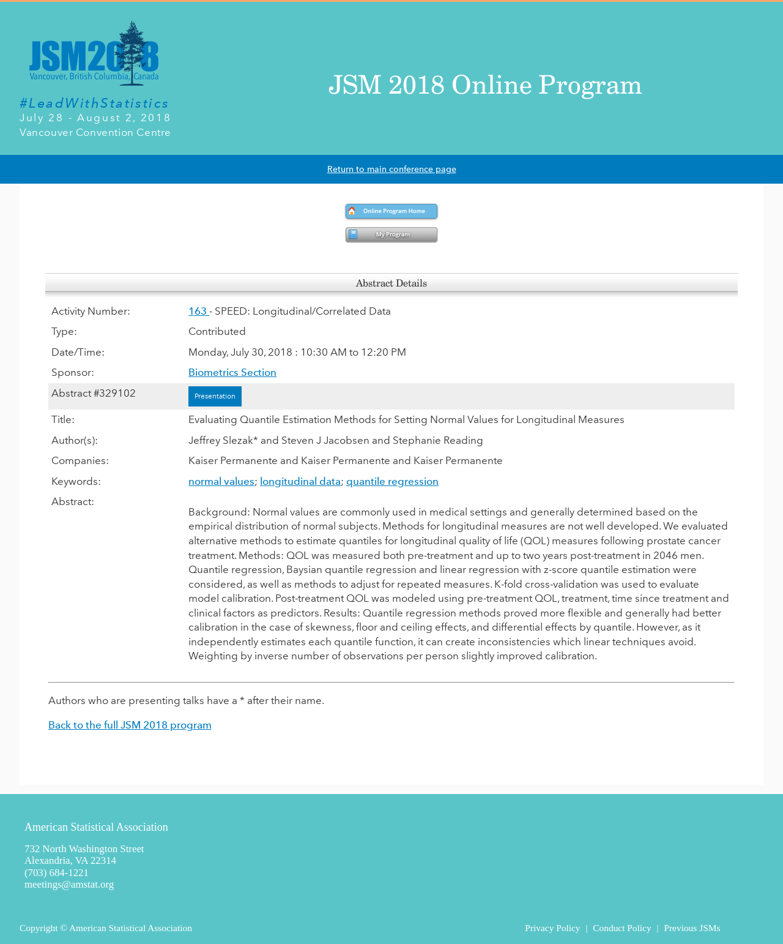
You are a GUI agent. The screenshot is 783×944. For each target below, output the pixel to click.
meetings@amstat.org (69, 884)
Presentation (215, 396)
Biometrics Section (232, 372)
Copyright (39, 928)
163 (198, 311)
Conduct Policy (622, 928)
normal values (221, 481)
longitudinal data (300, 481)
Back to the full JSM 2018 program (130, 725)
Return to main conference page (391, 169)
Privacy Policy (552, 928)
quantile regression (392, 481)
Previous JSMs (692, 928)
